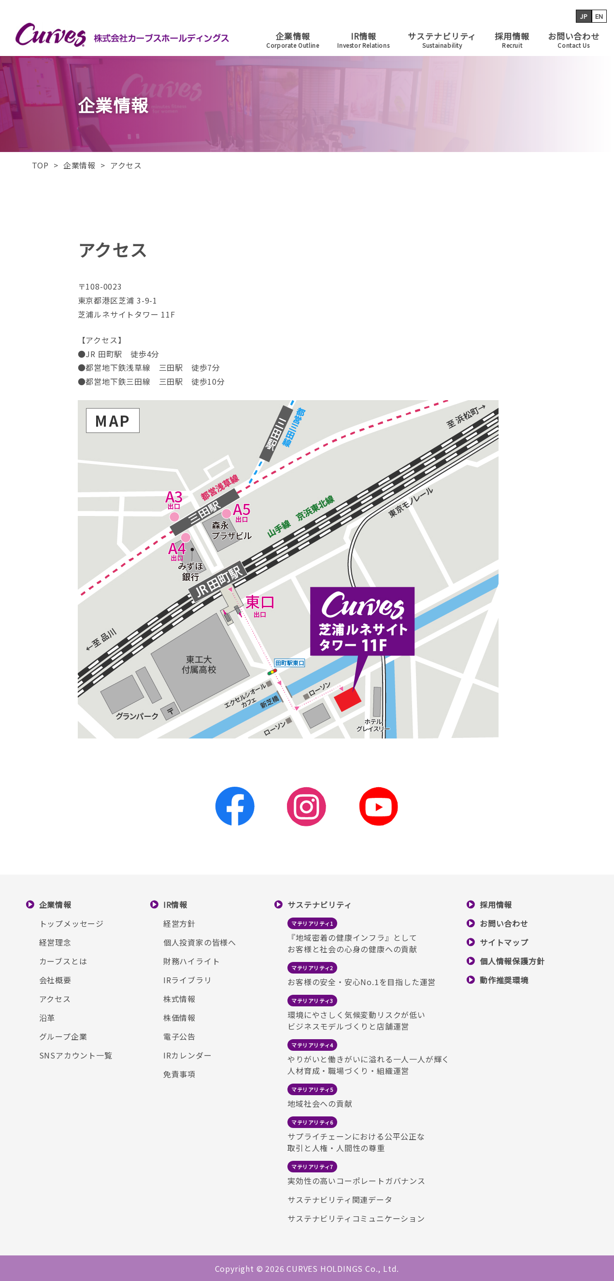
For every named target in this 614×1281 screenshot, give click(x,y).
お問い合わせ (574, 39)
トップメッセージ (71, 923)
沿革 (47, 1017)
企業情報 (292, 39)
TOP (40, 165)
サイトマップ (504, 942)
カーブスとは (63, 961)
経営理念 (55, 942)
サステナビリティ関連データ (339, 1199)
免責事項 (179, 1074)
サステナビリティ (442, 39)
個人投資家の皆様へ (199, 942)
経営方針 (179, 923)
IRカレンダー (187, 1055)
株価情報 (179, 1017)
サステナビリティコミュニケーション (356, 1218)
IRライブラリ (187, 980)
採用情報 (512, 39)
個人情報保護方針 (512, 961)
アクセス (55, 998)
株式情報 (179, 998)
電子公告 (179, 1036)
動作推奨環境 (504, 980)
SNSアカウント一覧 (76, 1055)
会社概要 (55, 980)
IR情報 (363, 39)
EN (599, 16)
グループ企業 (63, 1036)
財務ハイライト (191, 961)
